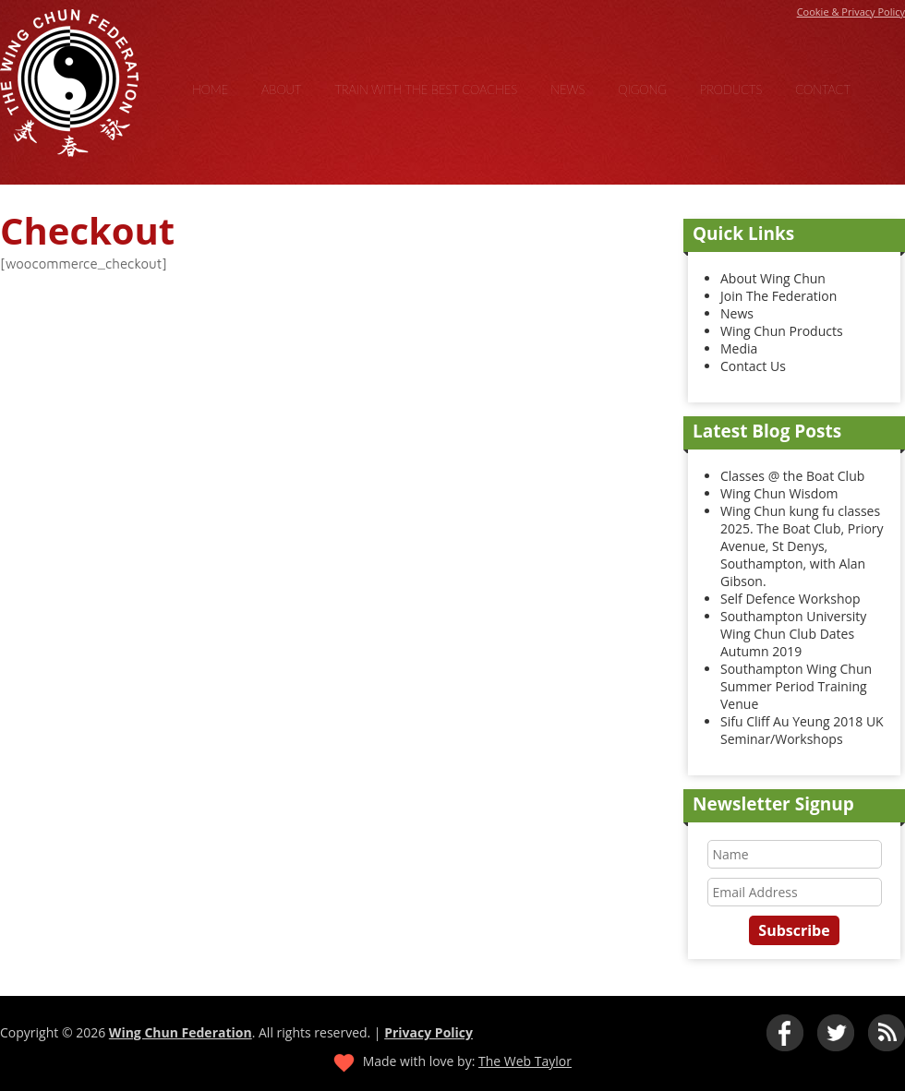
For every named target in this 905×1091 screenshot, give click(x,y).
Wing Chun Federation (180, 1032)
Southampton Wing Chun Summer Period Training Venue (796, 686)
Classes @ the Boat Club (792, 476)
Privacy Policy (428, 1032)
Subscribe (793, 930)
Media (738, 348)
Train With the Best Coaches (425, 89)
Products (731, 89)
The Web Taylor (525, 1061)
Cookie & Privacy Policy (851, 11)
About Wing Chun (773, 278)
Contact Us (753, 366)
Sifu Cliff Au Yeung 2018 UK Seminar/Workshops (802, 730)
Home (210, 89)
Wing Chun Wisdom (779, 493)
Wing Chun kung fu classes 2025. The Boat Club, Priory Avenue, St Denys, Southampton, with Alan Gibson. (802, 546)
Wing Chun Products (781, 331)
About (281, 89)
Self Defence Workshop (790, 598)
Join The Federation (778, 296)
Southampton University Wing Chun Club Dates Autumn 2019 (793, 633)
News (567, 89)
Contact (823, 89)
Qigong (642, 89)
